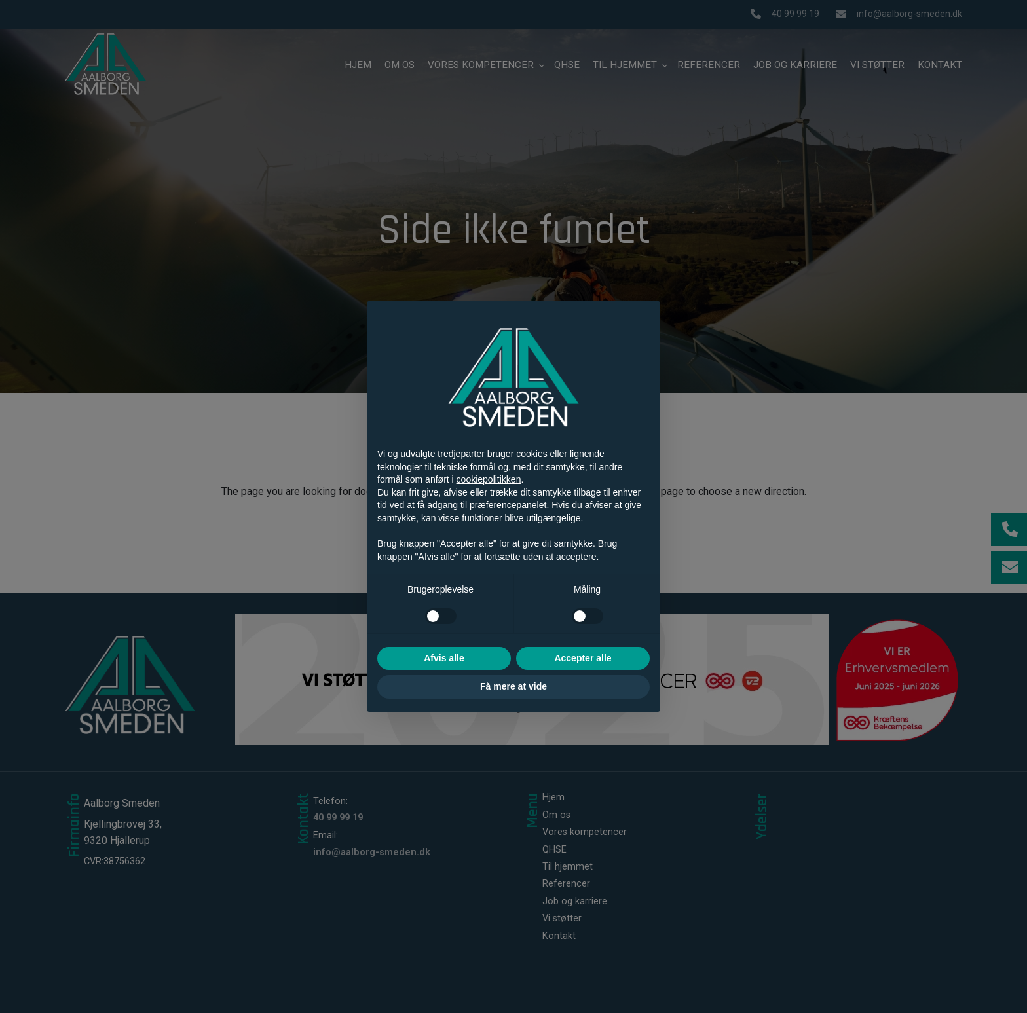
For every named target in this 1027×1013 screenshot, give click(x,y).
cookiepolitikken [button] (489, 479)
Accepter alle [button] (582, 658)
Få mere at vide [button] (513, 686)
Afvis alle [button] (444, 658)
